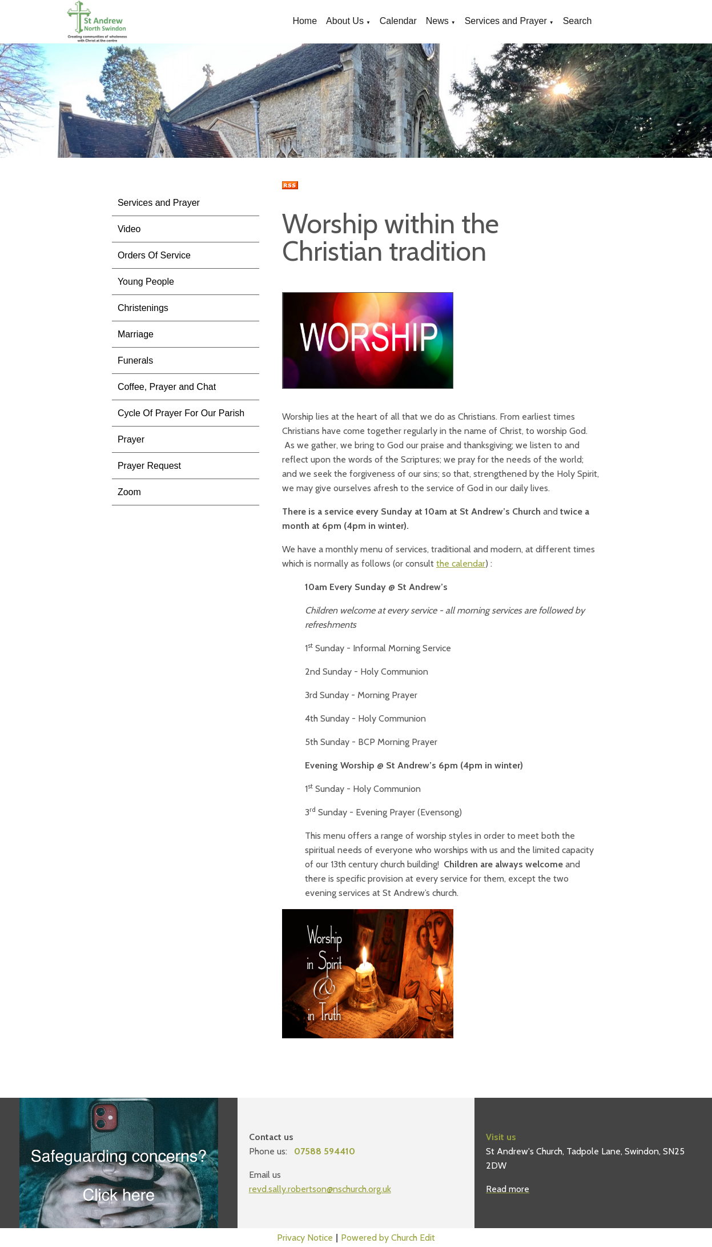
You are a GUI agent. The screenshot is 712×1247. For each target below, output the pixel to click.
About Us (345, 21)
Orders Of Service (154, 255)
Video (129, 229)
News (437, 21)
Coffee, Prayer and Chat (167, 387)
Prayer (131, 439)
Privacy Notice (305, 1237)
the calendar (460, 563)
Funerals (135, 360)
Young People (146, 281)
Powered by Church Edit (388, 1237)
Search (577, 21)
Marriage (136, 334)
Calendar (398, 21)
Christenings (143, 308)
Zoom (129, 492)
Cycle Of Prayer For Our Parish (181, 413)
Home (304, 21)
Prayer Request (149, 466)
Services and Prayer (506, 21)
